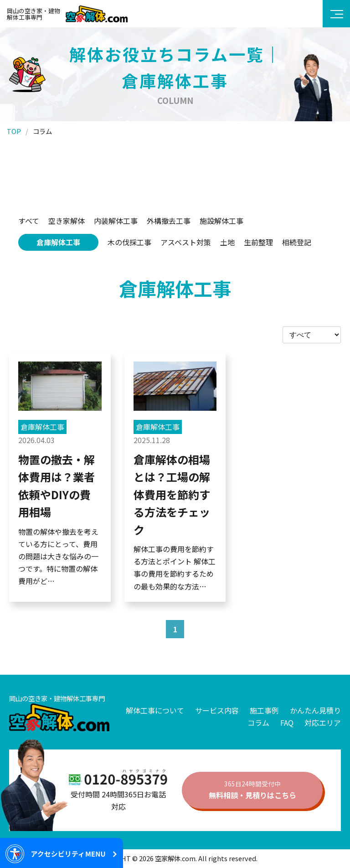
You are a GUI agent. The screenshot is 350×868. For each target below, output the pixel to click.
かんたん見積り (315, 710)
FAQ (286, 722)
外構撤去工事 (168, 220)
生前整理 (258, 242)
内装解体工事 (116, 220)
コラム (258, 722)
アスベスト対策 (185, 242)
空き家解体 (66, 220)
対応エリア (322, 722)
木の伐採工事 (129, 242)
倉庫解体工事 (58, 242)
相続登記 (296, 242)
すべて (28, 220)
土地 (227, 242)
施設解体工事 (221, 220)
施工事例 (264, 710)
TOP (14, 131)
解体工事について (155, 710)
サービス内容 (217, 710)
